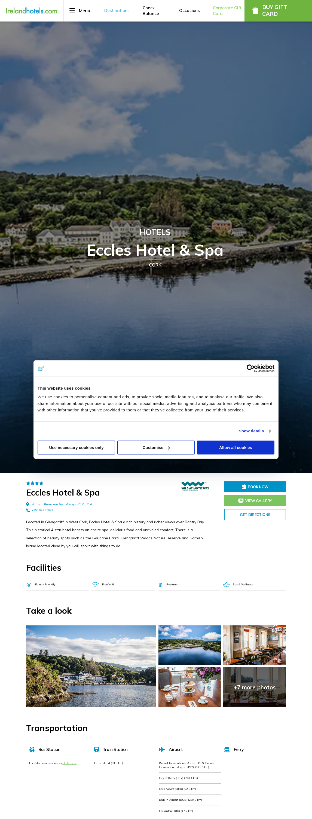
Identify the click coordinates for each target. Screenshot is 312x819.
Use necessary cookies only (76, 447)
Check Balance (151, 10)
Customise (156, 447)
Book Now (255, 486)
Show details (251, 431)
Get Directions (255, 514)
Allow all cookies (235, 447)
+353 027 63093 (39, 510)
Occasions (189, 10)
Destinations (117, 10)
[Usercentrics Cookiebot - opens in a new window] (250, 368)
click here (69, 763)
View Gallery (255, 500)
